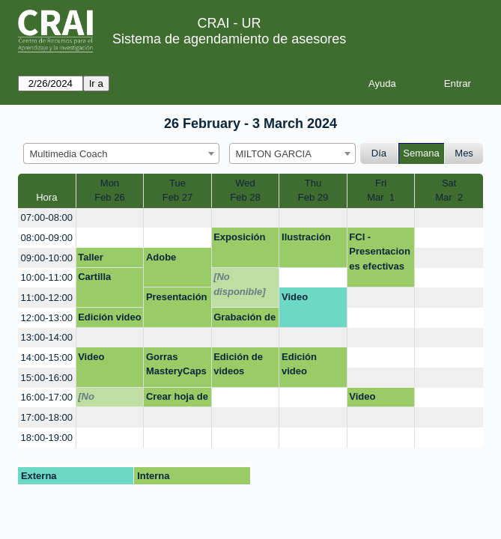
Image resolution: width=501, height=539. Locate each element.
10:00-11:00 (47, 277)
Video (295, 296)
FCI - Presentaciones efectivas (379, 251)
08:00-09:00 (47, 237)
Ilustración (306, 237)
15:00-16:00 (47, 377)
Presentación (176, 296)
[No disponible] (239, 284)
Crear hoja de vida (177, 399)
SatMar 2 (449, 190)
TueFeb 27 (177, 190)
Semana (421, 153)
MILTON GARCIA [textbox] (274, 153)
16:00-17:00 (47, 397)
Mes (464, 153)
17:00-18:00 (47, 417)
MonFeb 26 (109, 190)
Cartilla (94, 276)
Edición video (110, 317)
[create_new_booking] (110, 218)
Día (378, 153)
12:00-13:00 (47, 317)
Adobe (161, 257)
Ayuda (382, 83)
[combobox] (121, 153)
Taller (90, 257)
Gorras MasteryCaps (176, 364)
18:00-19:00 (47, 437)
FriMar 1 (381, 190)
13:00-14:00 (47, 337)
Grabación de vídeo (244, 319)
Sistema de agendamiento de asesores (229, 38)
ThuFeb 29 (313, 190)
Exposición (239, 237)
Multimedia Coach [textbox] (69, 153)
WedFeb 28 (245, 190)
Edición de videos (238, 364)
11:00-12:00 (47, 297)
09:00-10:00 (47, 258)
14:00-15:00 (47, 357)
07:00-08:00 (47, 217)
